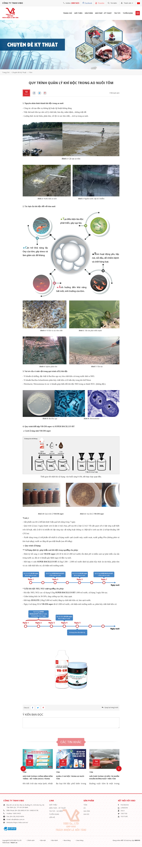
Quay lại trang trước (111, 707)
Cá (84, 808)
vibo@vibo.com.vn (17, 819)
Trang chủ (6, 72)
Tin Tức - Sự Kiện (56, 811)
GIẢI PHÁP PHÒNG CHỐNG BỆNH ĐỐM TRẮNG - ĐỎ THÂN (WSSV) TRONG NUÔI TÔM (38, 778)
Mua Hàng (67, 840)
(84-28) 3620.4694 (17, 816)
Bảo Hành (54, 840)
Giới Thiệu (78, 13)
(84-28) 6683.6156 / (22, 810)
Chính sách (31, 840)
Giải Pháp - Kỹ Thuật (103, 13)
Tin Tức (117, 13)
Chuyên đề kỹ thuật (19, 72)
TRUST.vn (13, 843)
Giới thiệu (53, 805)
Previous (23, 768)
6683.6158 (34, 810)
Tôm (30, 72)
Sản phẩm (89, 13)
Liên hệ (52, 817)
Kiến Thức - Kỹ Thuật (57, 808)
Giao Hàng (79, 840)
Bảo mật (43, 840)
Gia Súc (86, 814)
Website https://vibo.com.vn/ (17, 822)
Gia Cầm (87, 811)
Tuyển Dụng (128, 13)
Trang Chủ (67, 13)
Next (119, 768)
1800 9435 (75, 3)
